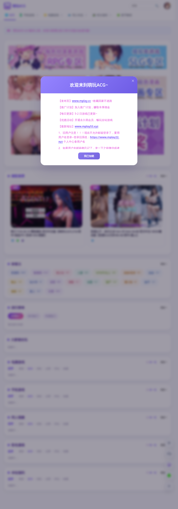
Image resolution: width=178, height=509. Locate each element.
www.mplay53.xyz (86, 126)
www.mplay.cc (81, 101)
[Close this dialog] (133, 81)
